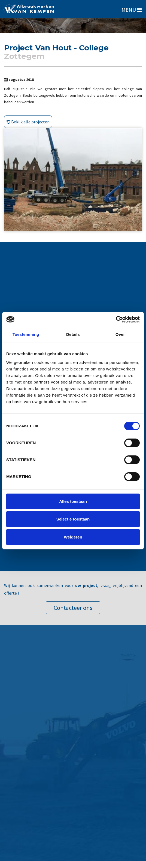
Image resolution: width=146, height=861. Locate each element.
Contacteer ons (73, 607)
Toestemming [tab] (26, 334)
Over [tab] (120, 334)
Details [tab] (73, 334)
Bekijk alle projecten (28, 121)
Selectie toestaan (73, 519)
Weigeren (73, 537)
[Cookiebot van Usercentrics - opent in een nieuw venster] (116, 319)
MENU (131, 9)
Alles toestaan (73, 501)
